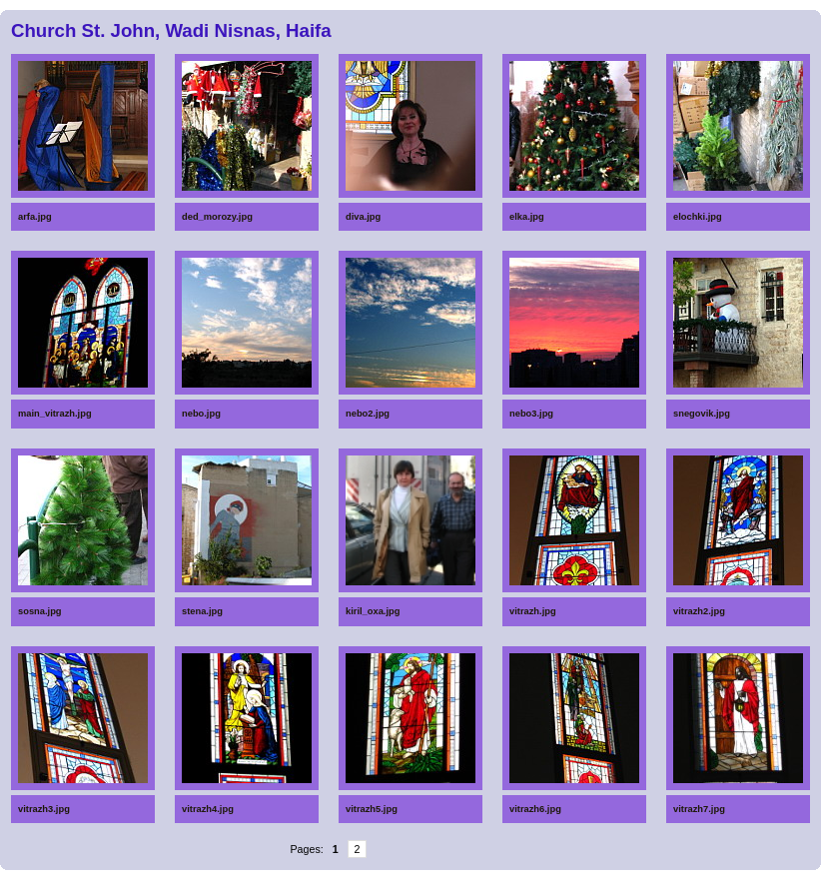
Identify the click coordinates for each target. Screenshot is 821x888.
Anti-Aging (598, 884)
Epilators (432, 884)
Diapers (596, 874)
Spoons (118, 874)
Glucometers (267, 874)
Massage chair (269, 884)
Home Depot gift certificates (435, 876)
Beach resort (121, 884)
